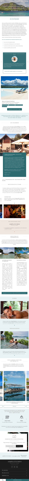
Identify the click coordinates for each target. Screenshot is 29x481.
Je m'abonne (19, 446)
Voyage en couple (4, 106)
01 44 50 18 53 (19, 71)
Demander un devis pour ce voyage (15, 109)
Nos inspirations (5, 470)
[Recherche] (27, 1)
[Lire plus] (14, 202)
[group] (14, 389)
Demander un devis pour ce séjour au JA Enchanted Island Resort (14, 293)
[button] (2, 480)
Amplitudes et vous (5, 475)
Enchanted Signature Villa (9, 179)
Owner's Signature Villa (18, 179)
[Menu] (1, 1)
